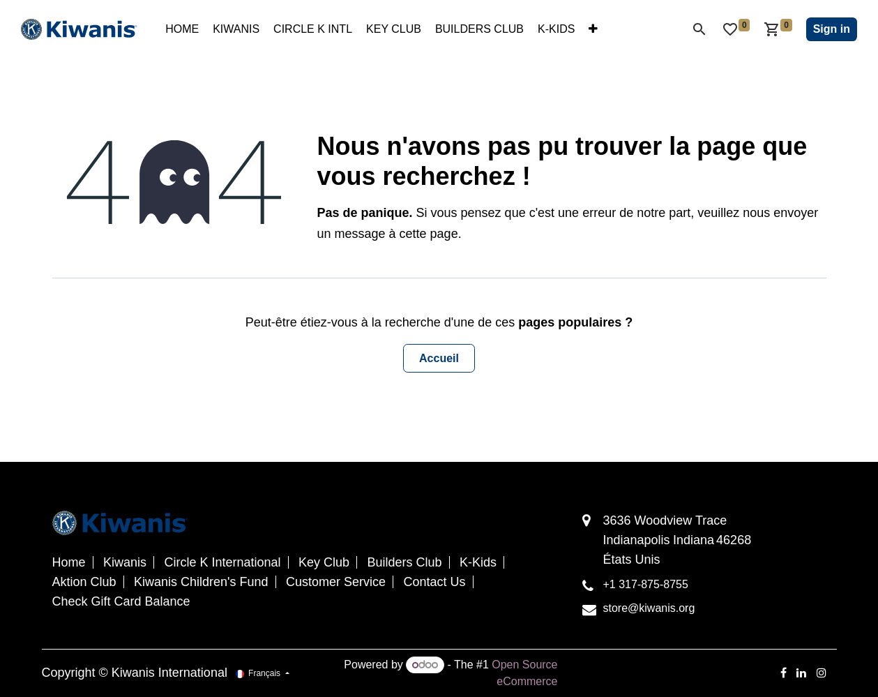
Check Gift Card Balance (121, 601)
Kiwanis (124, 562)
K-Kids (478, 562)
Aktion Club (84, 582)
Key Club (323, 562)
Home (69, 562)
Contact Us (435, 582)
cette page (429, 234)
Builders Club (405, 562)
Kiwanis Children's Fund (201, 582)
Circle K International (222, 562)
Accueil (439, 358)
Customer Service (336, 582)
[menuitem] (182, 29)
